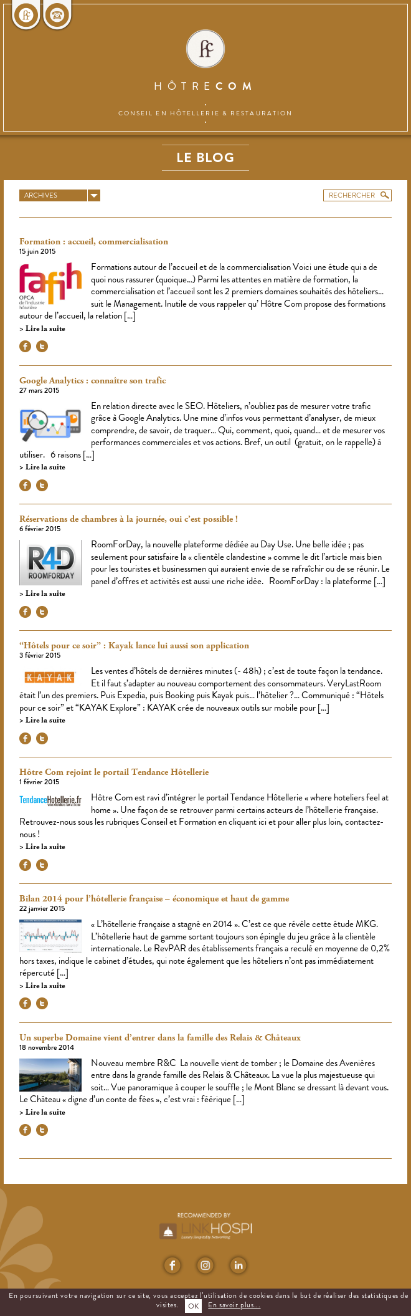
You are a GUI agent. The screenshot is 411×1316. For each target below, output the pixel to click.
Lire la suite (44, 329)
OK (193, 1306)
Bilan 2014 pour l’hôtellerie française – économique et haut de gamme (154, 899)
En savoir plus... (234, 1305)
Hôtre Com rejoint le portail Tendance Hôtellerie (114, 772)
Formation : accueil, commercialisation (93, 242)
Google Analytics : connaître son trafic (92, 381)
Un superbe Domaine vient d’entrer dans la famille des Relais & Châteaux (160, 1038)
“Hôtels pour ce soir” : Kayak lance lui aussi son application (134, 646)
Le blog (205, 157)
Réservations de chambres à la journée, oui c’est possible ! (128, 519)
